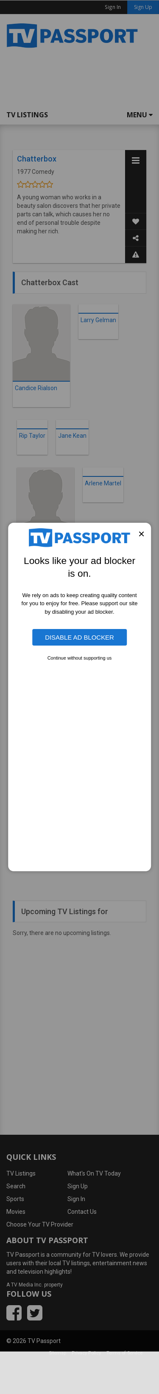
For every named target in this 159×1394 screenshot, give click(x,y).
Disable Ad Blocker (79, 637)
